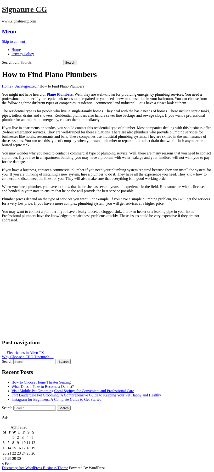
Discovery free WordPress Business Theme (35, 468)
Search (7, 361)
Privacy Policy (22, 54)
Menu (9, 31)
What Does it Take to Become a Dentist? (42, 386)
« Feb (6, 463)
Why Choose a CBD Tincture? (28, 357)
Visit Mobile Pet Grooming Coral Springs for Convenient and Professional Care (72, 391)
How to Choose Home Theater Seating (41, 382)
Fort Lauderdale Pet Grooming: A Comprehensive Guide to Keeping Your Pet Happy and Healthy (86, 395)
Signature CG (24, 9)
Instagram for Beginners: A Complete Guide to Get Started (56, 399)
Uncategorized (25, 86)
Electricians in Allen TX (23, 353)
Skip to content (13, 41)
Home (16, 50)
